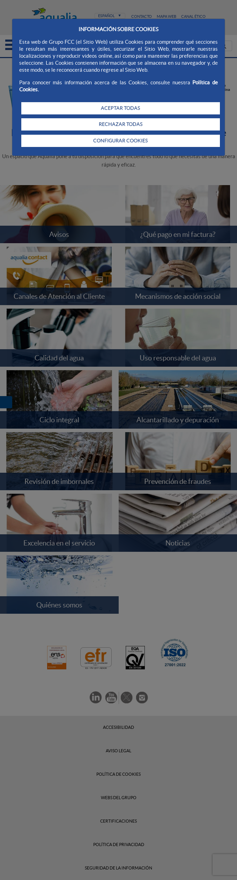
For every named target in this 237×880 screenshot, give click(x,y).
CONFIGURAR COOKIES (120, 140)
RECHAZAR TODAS (120, 124)
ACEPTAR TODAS (120, 108)
